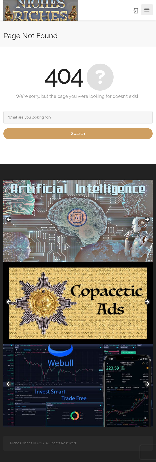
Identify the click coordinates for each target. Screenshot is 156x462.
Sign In (136, 10)
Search (78, 133)
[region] (78, 221)
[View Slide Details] (78, 221)
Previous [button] (9, 219)
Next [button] (147, 219)
